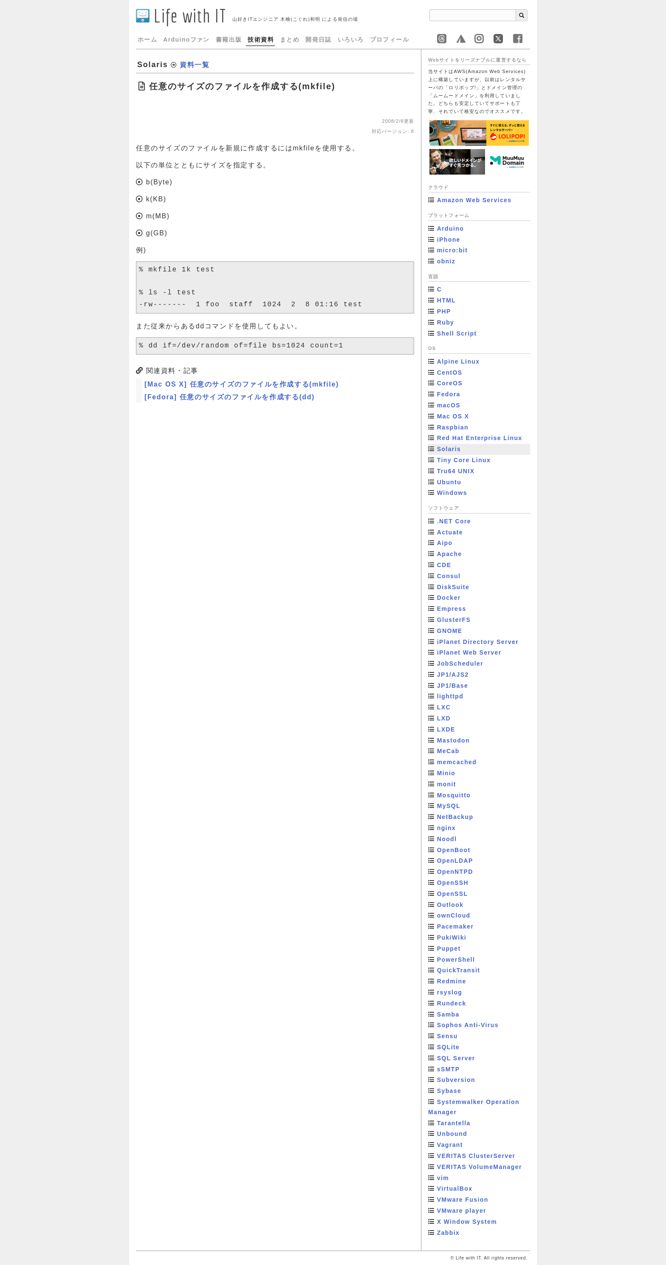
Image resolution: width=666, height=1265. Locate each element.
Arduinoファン (186, 39)
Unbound (452, 1133)
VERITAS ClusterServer (476, 1155)
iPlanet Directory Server (478, 641)
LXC (444, 707)
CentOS (450, 372)
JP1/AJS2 (453, 674)
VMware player (461, 1210)
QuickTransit (458, 970)
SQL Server (456, 1058)
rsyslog (450, 992)
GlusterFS (454, 619)
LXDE (446, 729)
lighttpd (450, 696)
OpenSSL (452, 893)
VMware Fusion (462, 1199)
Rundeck (451, 1003)
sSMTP (448, 1069)
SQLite (448, 1047)
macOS (448, 405)
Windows (452, 492)
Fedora (448, 394)
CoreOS (450, 383)
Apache (449, 554)
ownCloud (454, 915)
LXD (444, 718)
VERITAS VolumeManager (479, 1166)
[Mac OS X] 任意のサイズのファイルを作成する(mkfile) (241, 384)
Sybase (449, 1090)
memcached (457, 762)
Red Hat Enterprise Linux (479, 438)
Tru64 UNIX (456, 471)
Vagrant (450, 1144)
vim (443, 1178)
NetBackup (455, 816)
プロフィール (389, 39)
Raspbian (452, 427)
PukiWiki (451, 937)
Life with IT (181, 15)
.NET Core (454, 521)
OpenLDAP (455, 860)
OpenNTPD (455, 871)
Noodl (447, 839)
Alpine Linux (458, 361)
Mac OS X (453, 416)
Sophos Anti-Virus (468, 1025)
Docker (449, 597)
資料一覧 (194, 64)
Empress (451, 608)
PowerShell (456, 959)
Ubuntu (449, 482)
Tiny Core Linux (464, 460)
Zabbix (448, 1232)
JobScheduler (460, 663)
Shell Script (457, 333)
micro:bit (452, 250)
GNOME (450, 630)
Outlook (450, 904)
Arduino (450, 228)
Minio (446, 773)
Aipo (445, 542)
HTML (446, 300)
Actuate (450, 532)
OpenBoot (454, 850)
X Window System (467, 1221)
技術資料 (261, 39)
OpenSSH (452, 882)
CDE (444, 565)
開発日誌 (318, 39)
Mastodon (453, 740)
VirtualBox (455, 1188)
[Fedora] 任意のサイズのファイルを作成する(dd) (229, 397)
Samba (448, 1014)
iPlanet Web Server (469, 652)
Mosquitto (454, 795)
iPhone (448, 239)
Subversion (456, 1079)
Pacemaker (455, 926)
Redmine (451, 981)
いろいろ (351, 39)
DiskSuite (453, 587)
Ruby (445, 322)
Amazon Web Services (474, 200)
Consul (449, 576)
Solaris (449, 449)
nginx (446, 828)
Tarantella (454, 1123)
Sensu (447, 1036)
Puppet (449, 948)
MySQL (448, 805)
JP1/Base (452, 685)
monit (446, 784)
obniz (446, 261)
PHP (444, 311)
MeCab (448, 751)
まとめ (289, 39)
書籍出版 (229, 39)
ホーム (147, 39)
